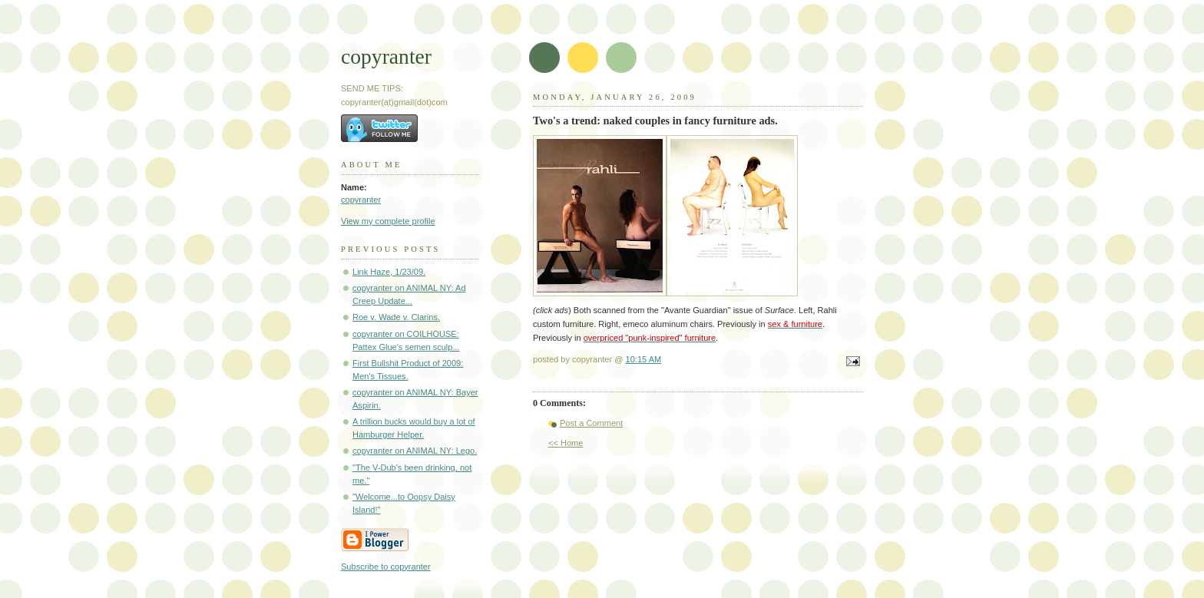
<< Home (565, 443)
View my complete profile (388, 221)
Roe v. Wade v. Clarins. (396, 317)
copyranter (386, 56)
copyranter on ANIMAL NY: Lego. (414, 450)
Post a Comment (591, 423)
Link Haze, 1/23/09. (388, 271)
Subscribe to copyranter (386, 566)
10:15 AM (644, 359)
